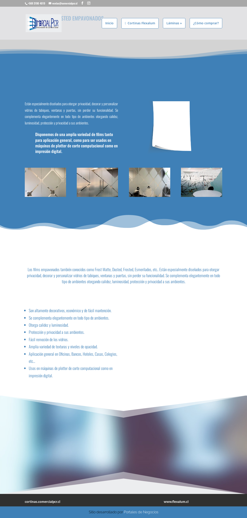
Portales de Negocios (141, 512)
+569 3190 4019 (36, 3)
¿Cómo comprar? (206, 23)
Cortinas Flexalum (140, 23)
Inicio (109, 23)
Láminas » (174, 23)
